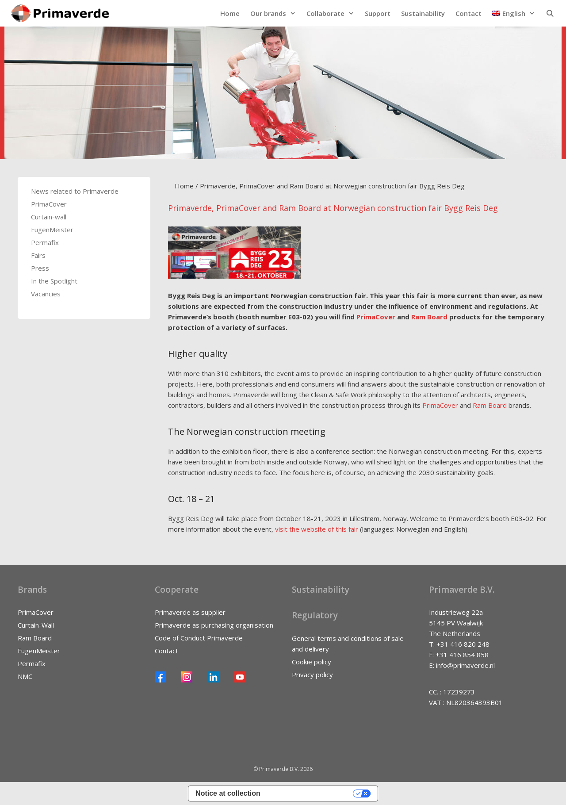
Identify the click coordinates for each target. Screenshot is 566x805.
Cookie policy (311, 661)
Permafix (45, 242)
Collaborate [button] (332, 13)
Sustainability (423, 13)
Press (40, 268)
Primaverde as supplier (190, 612)
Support (377, 13)
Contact (468, 13)
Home (230, 13)
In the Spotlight (54, 280)
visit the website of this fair (316, 529)
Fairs (38, 255)
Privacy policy (312, 674)
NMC (25, 676)
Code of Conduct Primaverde (199, 637)
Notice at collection (227, 793)
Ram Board (429, 316)
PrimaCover (375, 316)
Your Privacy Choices (311, 793)
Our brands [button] (275, 13)
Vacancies (46, 293)
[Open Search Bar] (549, 13)
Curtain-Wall (36, 625)
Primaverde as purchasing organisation (214, 625)
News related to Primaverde (75, 191)
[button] (513, 13)
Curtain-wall (48, 216)
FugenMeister (52, 229)
